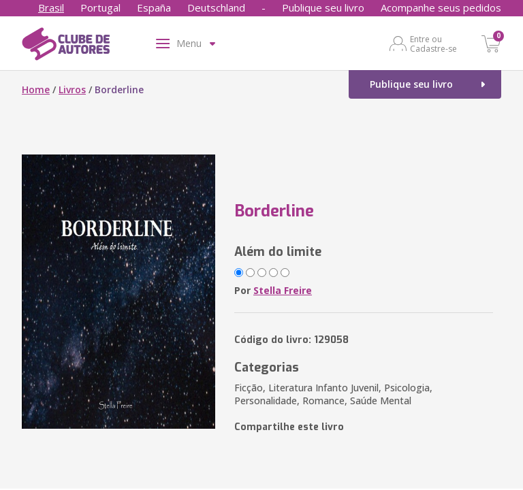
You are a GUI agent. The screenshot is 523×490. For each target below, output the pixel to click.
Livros (72, 89)
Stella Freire (282, 290)
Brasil (51, 7)
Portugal (100, 7)
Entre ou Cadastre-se (433, 43)
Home (36, 89)
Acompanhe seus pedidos (441, 7)
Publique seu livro (323, 7)
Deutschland (216, 7)
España (154, 7)
